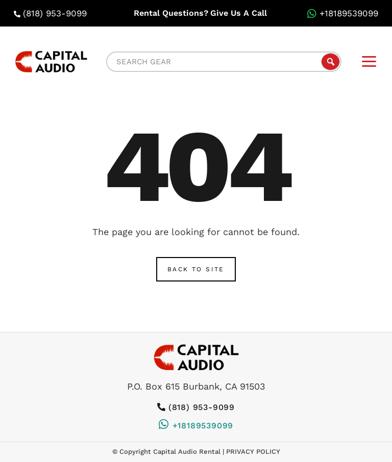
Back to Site (196, 269)
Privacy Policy (253, 451)
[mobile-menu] (369, 61)
